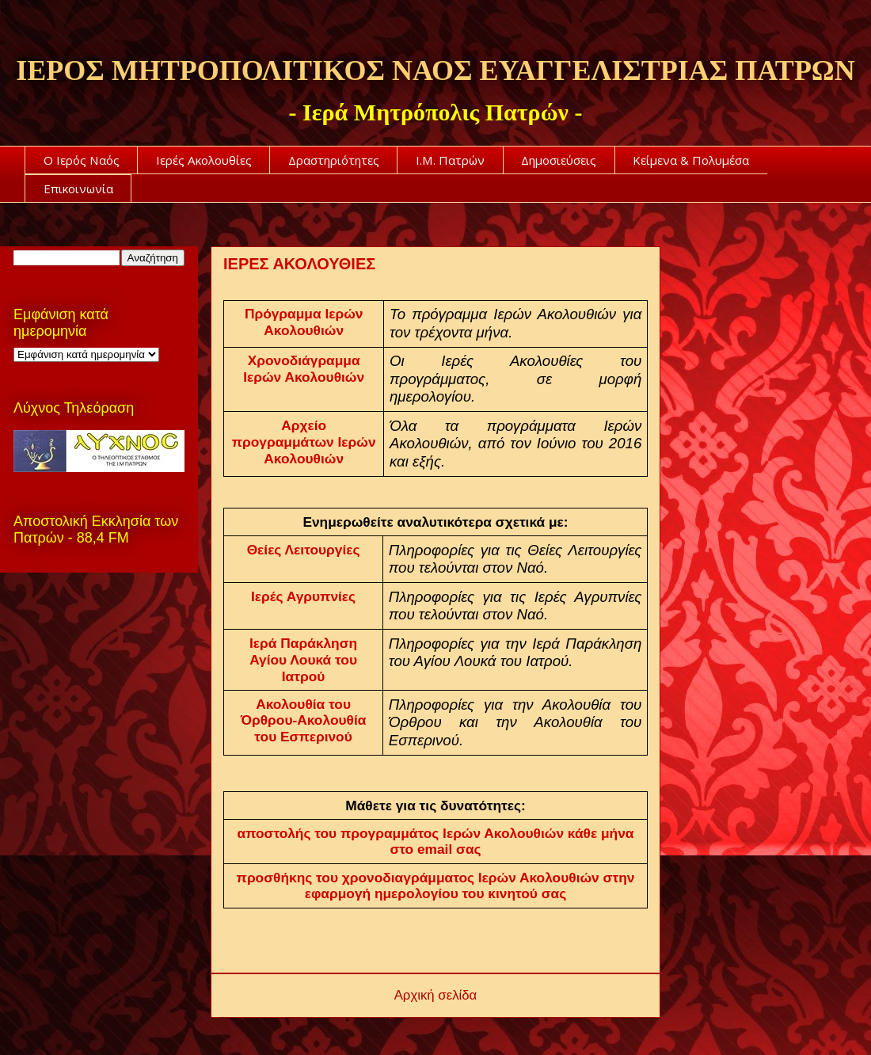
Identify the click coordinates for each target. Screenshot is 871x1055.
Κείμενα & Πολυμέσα (691, 160)
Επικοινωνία (78, 188)
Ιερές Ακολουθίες (204, 160)
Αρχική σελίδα (435, 995)
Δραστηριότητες (333, 160)
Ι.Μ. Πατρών (450, 160)
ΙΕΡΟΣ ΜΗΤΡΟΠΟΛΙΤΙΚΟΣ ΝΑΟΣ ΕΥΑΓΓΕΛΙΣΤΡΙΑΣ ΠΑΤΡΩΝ (435, 70)
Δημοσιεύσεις (558, 160)
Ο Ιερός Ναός (82, 160)
